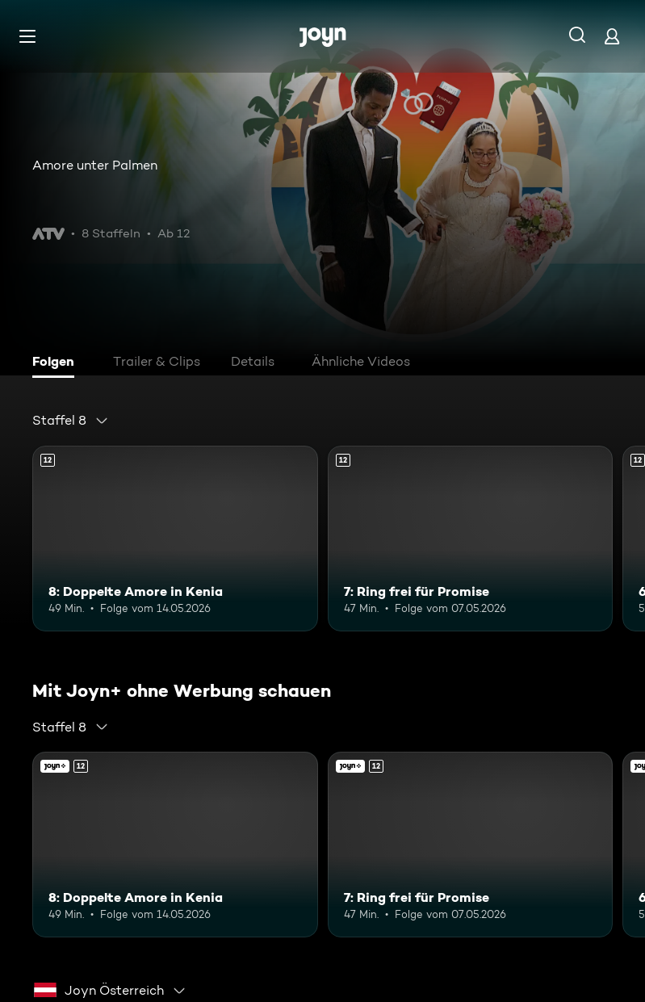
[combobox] (70, 421)
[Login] (612, 36)
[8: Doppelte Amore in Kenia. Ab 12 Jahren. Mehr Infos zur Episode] (175, 538)
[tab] (57, 363)
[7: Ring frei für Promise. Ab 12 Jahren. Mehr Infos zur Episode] (471, 538)
